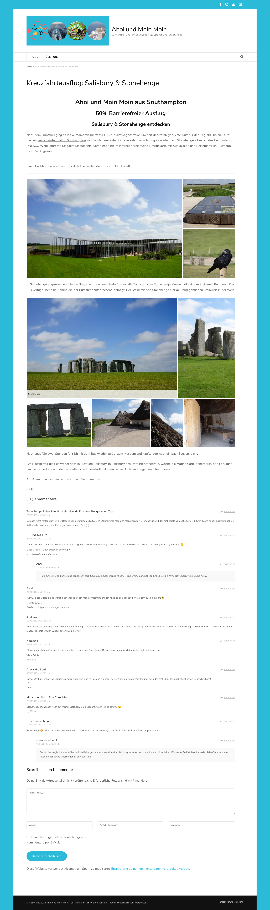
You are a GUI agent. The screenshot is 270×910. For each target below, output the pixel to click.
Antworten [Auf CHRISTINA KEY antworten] (229, 535)
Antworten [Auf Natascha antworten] (229, 640)
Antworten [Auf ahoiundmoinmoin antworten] (229, 740)
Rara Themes (110, 902)
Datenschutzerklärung (231, 902)
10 (32, 489)
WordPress (140, 902)
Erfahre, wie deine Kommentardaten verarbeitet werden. (150, 869)
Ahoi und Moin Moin (139, 29)
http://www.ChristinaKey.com (42, 554)
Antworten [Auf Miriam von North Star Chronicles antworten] (229, 697)
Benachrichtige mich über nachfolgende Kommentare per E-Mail (56, 840)
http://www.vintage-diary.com (54, 607)
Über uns (52, 57)
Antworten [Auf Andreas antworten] (229, 617)
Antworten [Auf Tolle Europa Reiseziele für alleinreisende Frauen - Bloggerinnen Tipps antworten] (229, 511)
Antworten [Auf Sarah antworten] (229, 588)
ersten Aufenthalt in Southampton (62, 140)
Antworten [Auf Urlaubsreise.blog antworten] (229, 721)
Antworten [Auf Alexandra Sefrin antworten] (229, 669)
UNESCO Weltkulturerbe (44, 146)
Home (34, 57)
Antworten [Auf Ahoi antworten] (229, 563)
